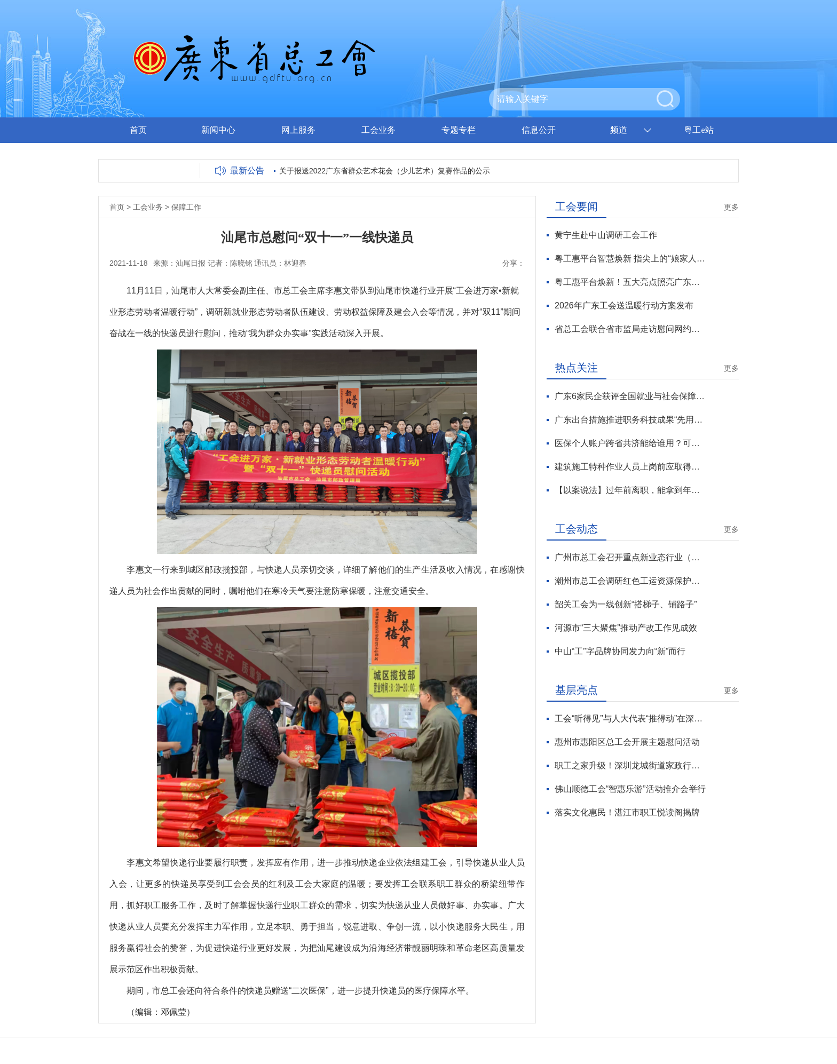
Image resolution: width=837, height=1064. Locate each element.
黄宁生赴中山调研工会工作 (606, 235)
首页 (138, 129)
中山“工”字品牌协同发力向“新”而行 (620, 651)
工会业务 (378, 129)
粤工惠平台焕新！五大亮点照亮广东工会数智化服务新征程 (630, 282)
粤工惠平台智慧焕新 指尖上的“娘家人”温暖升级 (630, 258)
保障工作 (186, 207)
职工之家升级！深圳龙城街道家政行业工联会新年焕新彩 (630, 765)
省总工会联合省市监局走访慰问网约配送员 (630, 329)
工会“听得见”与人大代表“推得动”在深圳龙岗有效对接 (630, 718)
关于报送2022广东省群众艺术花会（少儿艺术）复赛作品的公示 (384, 170)
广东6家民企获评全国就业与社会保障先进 (630, 396)
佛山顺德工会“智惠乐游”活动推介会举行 (630, 788)
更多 (731, 207)
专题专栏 (458, 129)
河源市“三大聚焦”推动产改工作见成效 (626, 627)
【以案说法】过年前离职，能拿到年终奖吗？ (630, 490)
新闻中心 (218, 129)
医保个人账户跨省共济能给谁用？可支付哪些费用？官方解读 (630, 443)
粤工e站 (698, 129)
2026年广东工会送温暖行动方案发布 (624, 305)
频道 (618, 129)
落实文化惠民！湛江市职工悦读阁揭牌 (627, 812)
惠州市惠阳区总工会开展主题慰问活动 (627, 742)
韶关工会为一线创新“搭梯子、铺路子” (626, 604)
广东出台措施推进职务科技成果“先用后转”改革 (630, 419)
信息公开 (539, 129)
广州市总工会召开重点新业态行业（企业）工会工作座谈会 (630, 557)
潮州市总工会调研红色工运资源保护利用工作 (630, 580)
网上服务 (298, 129)
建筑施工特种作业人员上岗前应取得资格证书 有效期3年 (630, 466)
